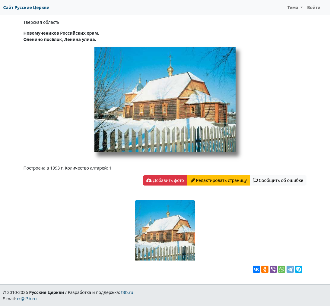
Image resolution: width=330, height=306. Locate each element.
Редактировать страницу (219, 180)
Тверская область (41, 22)
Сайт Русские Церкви (26, 7)
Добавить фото (165, 180)
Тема (293, 7)
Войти (313, 7)
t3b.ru (127, 292)
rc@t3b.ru (27, 298)
